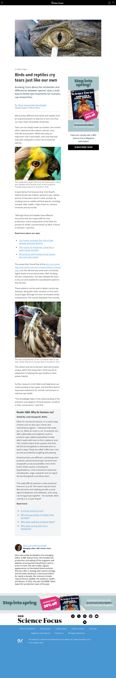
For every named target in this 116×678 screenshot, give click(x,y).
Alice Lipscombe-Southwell (35, 545)
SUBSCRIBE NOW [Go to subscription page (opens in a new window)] (83, 147)
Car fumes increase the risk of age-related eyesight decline (36, 242)
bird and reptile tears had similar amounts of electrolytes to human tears (38, 267)
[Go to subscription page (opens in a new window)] (83, 131)
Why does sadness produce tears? (38, 521)
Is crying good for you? (32, 510)
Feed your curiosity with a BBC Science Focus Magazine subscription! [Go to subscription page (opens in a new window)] (83, 138)
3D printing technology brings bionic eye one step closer (37, 256)
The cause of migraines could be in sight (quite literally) (36, 249)
